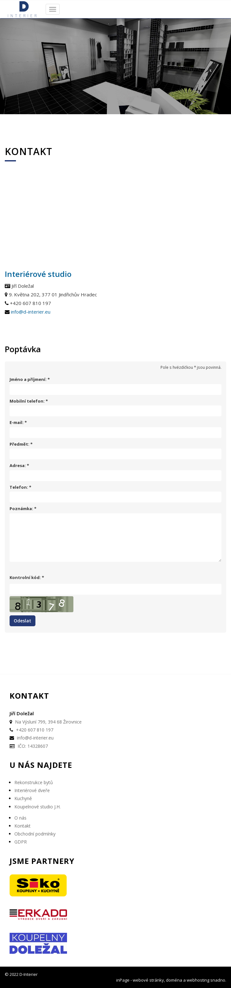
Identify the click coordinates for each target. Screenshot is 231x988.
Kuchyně (23, 798)
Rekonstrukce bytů (33, 782)
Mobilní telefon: (27, 401)
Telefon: (19, 487)
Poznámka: (21, 509)
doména (174, 980)
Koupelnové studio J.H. (37, 807)
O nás (20, 818)
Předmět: (19, 444)
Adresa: (18, 466)
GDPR (20, 842)
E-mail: (17, 423)
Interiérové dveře (32, 790)
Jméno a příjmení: (28, 379)
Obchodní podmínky (35, 834)
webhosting (198, 980)
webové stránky (148, 980)
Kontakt (22, 826)
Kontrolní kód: (25, 578)
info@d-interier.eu (30, 311)
